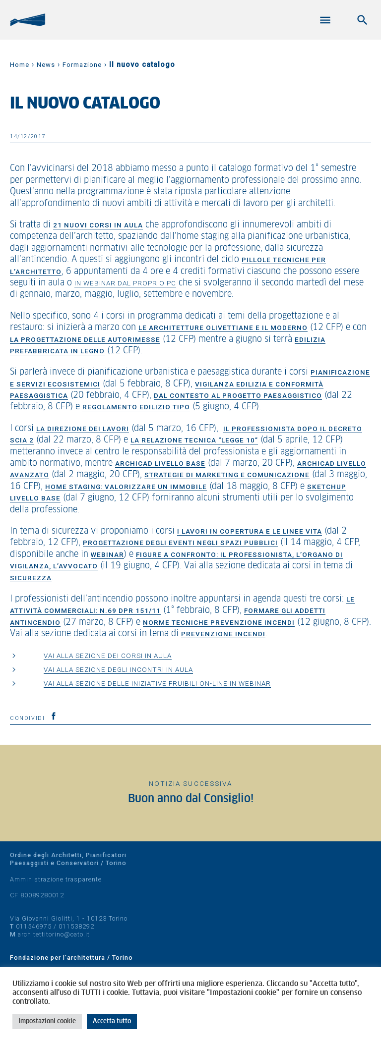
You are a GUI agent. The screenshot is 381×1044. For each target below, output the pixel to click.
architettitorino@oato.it (54, 934)
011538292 (76, 926)
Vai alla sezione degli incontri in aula (118, 669)
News (46, 64)
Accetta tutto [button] (112, 1021)
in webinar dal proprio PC (125, 283)
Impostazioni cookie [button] (47, 1021)
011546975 (34, 926)
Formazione (82, 64)
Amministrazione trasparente (56, 879)
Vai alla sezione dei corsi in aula (108, 655)
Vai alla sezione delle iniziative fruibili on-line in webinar (157, 683)
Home (19, 64)
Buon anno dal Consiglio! (191, 799)
